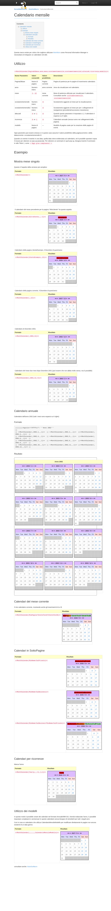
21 (67, 192)
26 (58, 196)
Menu (85, 3)
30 (74, 196)
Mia (64, 615)
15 (70, 189)
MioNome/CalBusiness (82, 692)
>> (68, 175)
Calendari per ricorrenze (32, 45)
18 (54, 192)
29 (70, 196)
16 (74, 189)
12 (58, 189)
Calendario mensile (26, 26)
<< (56, 175)
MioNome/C (71, 723)
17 (50, 192)
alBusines (80, 723)
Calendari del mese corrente (34, 41)
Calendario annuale (31, 34)
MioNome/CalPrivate (93, 723)
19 (58, 192)
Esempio (25, 30)
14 (67, 189)
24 (50, 196)
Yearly (61, 772)
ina (70, 615)
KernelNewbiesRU (20, 9)
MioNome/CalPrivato (83, 660)
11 (54, 189)
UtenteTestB (86, 615)
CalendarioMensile (46, 9)
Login (93, 3)
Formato (30, 37)
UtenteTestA (76, 615)
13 (63, 189)
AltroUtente (62, 216)
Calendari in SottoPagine (33, 43)
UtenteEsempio (62, 257)
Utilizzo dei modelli (31, 47)
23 (74, 192)
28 (67, 196)
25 (54, 196)
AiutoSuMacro (34, 9)
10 (50, 189)
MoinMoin (56, 52)
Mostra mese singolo (31, 33)
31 (50, 200)
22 (70, 192)
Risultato (31, 39)
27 (63, 196)
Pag (67, 615)
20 (63, 192)
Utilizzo (24, 28)
